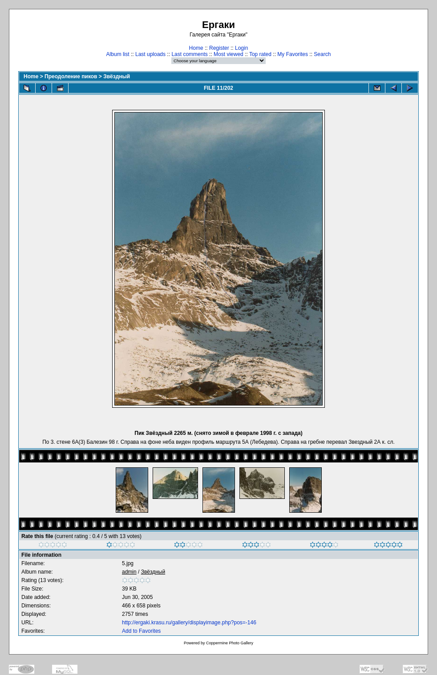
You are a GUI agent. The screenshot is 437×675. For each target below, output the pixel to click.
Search (322, 54)
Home (196, 48)
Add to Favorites (141, 631)
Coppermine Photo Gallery (229, 643)
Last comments (189, 54)
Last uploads (150, 54)
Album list (117, 54)
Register (219, 48)
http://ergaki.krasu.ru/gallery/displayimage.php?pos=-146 (189, 622)
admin (129, 572)
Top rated (260, 54)
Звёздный (116, 76)
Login (241, 48)
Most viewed (228, 54)
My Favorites (292, 54)
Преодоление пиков (71, 76)
